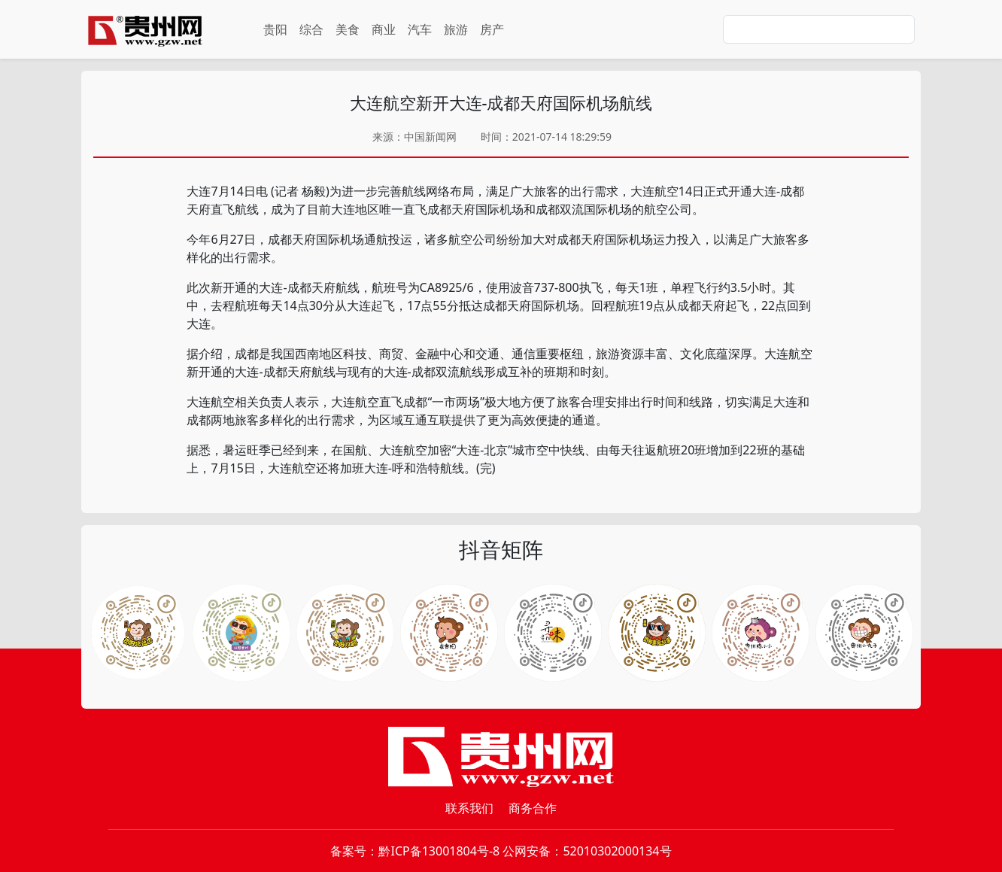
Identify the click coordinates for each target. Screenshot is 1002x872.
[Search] (819, 29)
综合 (311, 29)
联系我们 (469, 808)
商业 (384, 29)
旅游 (456, 29)
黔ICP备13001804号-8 (438, 851)
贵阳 (275, 29)
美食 (348, 29)
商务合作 (533, 808)
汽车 (420, 29)
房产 (492, 29)
